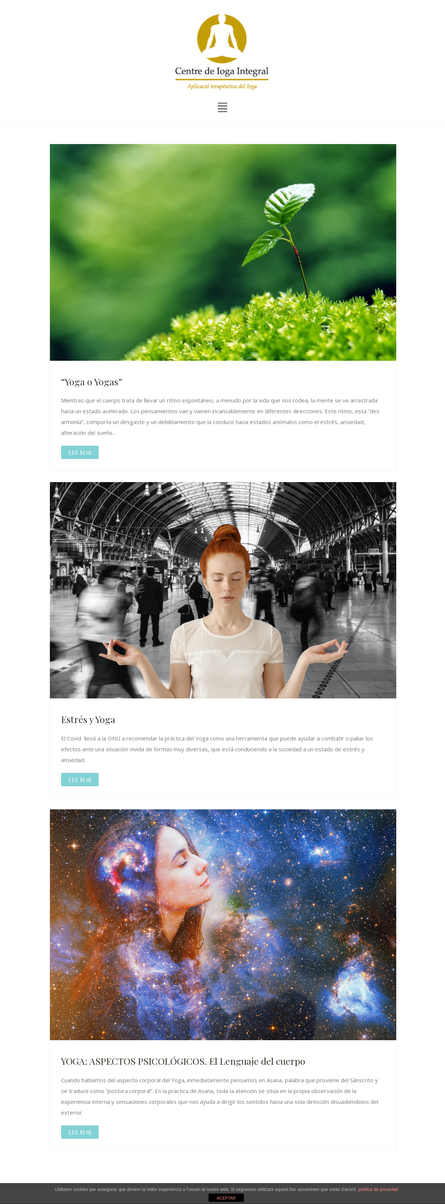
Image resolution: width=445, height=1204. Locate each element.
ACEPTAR (226, 1198)
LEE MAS (80, 452)
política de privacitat (378, 1189)
